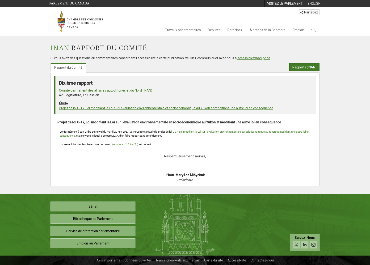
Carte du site (213, 260)
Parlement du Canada (69, 3)
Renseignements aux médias (178, 260)
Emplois (298, 30)
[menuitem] (285, 3)
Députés (214, 30)
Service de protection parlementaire (93, 231)
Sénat (92, 206)
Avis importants (108, 260)
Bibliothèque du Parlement (93, 219)
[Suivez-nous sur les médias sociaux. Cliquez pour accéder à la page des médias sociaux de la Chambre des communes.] (305, 242)
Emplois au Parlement (93, 243)
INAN (59, 48)
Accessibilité (236, 260)
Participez (235, 30)
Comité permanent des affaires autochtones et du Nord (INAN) (105, 90)
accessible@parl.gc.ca (253, 58)
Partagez (309, 12)
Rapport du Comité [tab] (68, 67)
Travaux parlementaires (183, 30)
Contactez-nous (263, 260)
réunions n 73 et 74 (125, 144)
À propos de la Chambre (268, 30)
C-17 (175, 131)
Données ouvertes (138, 260)
